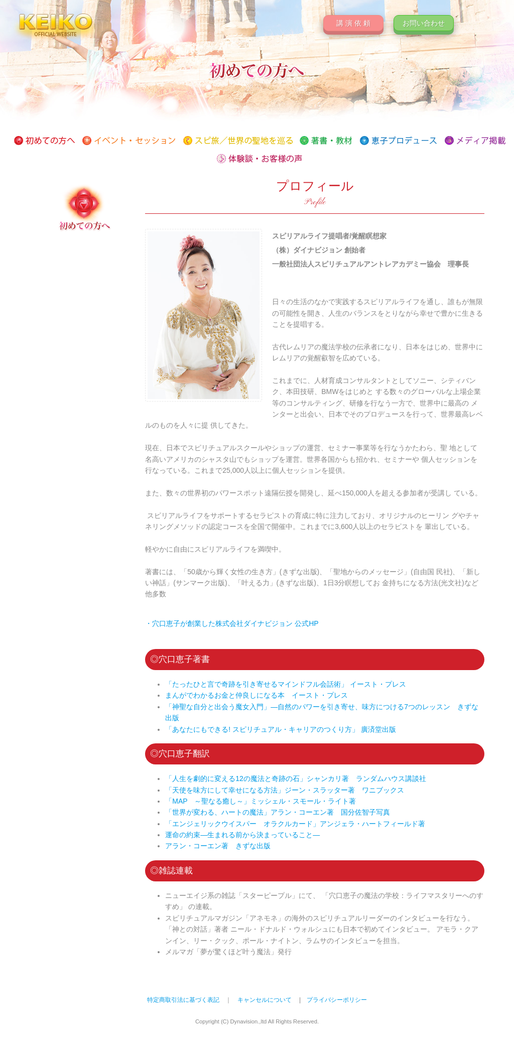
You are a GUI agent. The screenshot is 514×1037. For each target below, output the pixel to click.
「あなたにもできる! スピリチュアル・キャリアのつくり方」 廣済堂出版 (280, 729)
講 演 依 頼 (353, 23)
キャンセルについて (264, 999)
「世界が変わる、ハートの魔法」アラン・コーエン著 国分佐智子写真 (278, 812)
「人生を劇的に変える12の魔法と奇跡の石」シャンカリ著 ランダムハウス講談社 (295, 778)
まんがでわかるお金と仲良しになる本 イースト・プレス (257, 695)
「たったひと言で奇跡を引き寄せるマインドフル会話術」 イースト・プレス (286, 684)
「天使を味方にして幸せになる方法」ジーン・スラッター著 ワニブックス (285, 790)
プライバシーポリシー (337, 999)
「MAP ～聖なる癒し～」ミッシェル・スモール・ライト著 (260, 801)
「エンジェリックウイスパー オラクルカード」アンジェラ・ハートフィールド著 (295, 824)
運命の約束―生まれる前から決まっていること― (242, 835)
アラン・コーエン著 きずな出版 (218, 846)
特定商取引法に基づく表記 (183, 999)
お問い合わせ (424, 23)
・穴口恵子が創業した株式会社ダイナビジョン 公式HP (231, 623)
